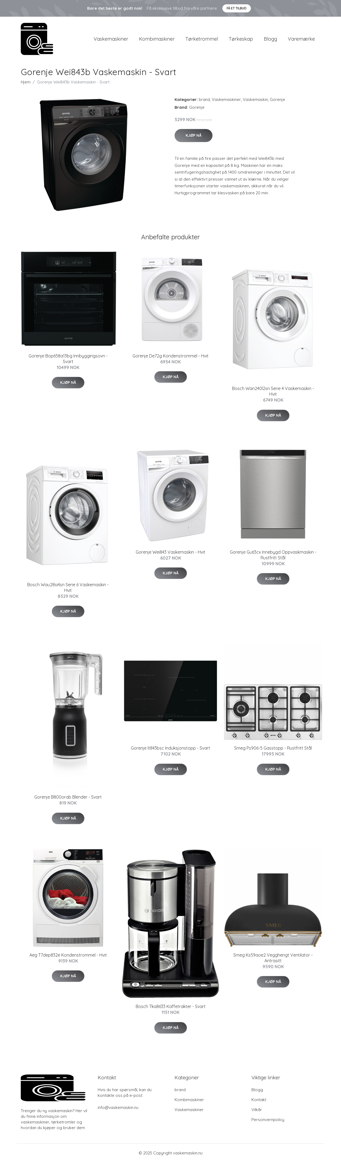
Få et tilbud (237, 8)
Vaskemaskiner (111, 41)
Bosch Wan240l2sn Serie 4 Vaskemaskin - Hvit (273, 395)
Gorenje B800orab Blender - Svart (68, 800)
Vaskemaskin (255, 103)
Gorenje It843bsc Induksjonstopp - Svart (170, 751)
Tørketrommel (201, 41)
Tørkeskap (241, 41)
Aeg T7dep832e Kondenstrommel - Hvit (68, 958)
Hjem (25, 85)
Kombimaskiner (157, 41)
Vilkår (256, 1113)
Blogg (270, 41)
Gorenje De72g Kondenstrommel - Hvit (170, 359)
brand (204, 103)
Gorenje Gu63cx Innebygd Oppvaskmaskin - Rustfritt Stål (273, 558)
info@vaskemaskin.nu (118, 1111)
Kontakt (258, 1103)
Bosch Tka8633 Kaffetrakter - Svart (171, 1010)
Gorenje (277, 103)
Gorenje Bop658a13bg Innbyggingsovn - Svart (68, 362)
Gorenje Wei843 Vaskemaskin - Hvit (170, 556)
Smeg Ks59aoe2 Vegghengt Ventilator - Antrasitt (273, 961)
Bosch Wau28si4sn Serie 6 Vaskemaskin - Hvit (68, 591)
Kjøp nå (194, 139)
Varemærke (301, 41)
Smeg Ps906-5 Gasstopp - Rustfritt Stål (273, 751)
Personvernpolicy (267, 1123)
